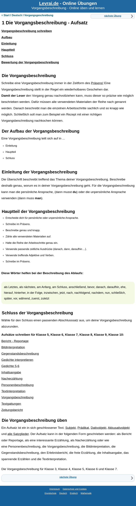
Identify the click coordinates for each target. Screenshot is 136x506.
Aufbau (17, 131)
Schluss (10, 313)
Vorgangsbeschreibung (32, 75)
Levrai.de (49, 3)
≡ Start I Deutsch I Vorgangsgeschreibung (27, 15)
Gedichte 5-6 (10, 366)
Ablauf (76, 273)
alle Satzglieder (18, 434)
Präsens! (97, 83)
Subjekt (70, 427)
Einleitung (12, 172)
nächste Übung (112, 16)
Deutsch (63, 493)
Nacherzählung (11, 378)
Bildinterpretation (13, 347)
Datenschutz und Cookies (75, 489)
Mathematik (86, 493)
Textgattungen (11, 403)
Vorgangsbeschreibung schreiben (26, 31)
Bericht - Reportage (14, 341)
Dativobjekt (98, 427)
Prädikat (83, 427)
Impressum (55, 489)
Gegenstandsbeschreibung (20, 353)
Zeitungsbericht (12, 410)
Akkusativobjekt (119, 427)
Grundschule (50, 493)
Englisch (74, 493)
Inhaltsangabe (11, 372)
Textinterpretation (13, 391)
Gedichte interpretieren (17, 359)
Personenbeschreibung (17, 385)
